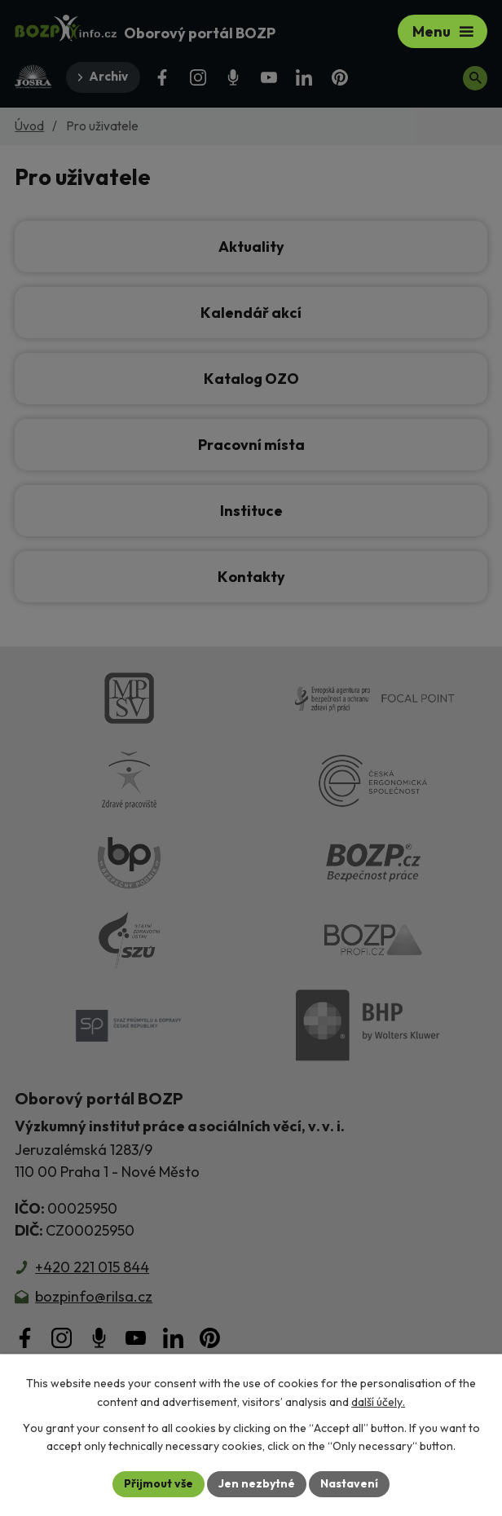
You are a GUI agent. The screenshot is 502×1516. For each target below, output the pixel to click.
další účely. (378, 1402)
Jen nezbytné (256, 1483)
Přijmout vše (158, 1483)
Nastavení (349, 1483)
